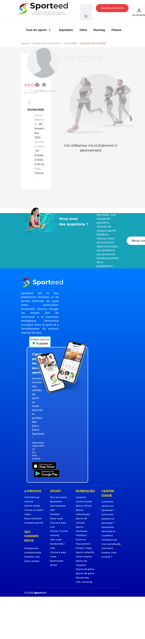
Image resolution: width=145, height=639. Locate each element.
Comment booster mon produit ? (108, 552)
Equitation (66, 30)
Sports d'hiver (84, 506)
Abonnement (47, 91)
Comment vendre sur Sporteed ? (107, 506)
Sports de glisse (85, 569)
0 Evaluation (31, 91)
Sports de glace (85, 573)
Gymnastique (57, 506)
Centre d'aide (32, 506)
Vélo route (56, 540)
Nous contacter (33, 518)
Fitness (116, 30)
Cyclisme (81, 497)
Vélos (83, 30)
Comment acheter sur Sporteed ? (108, 518)
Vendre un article (112, 8)
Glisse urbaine (84, 557)
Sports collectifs (85, 552)
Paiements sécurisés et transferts (108, 531)
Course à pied (84, 501)
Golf (52, 510)
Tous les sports (36, 30)
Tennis (53, 565)
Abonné (38, 91)
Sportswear (57, 561)
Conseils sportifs (33, 523)
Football (55, 514)
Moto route (56, 518)
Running (99, 30)
